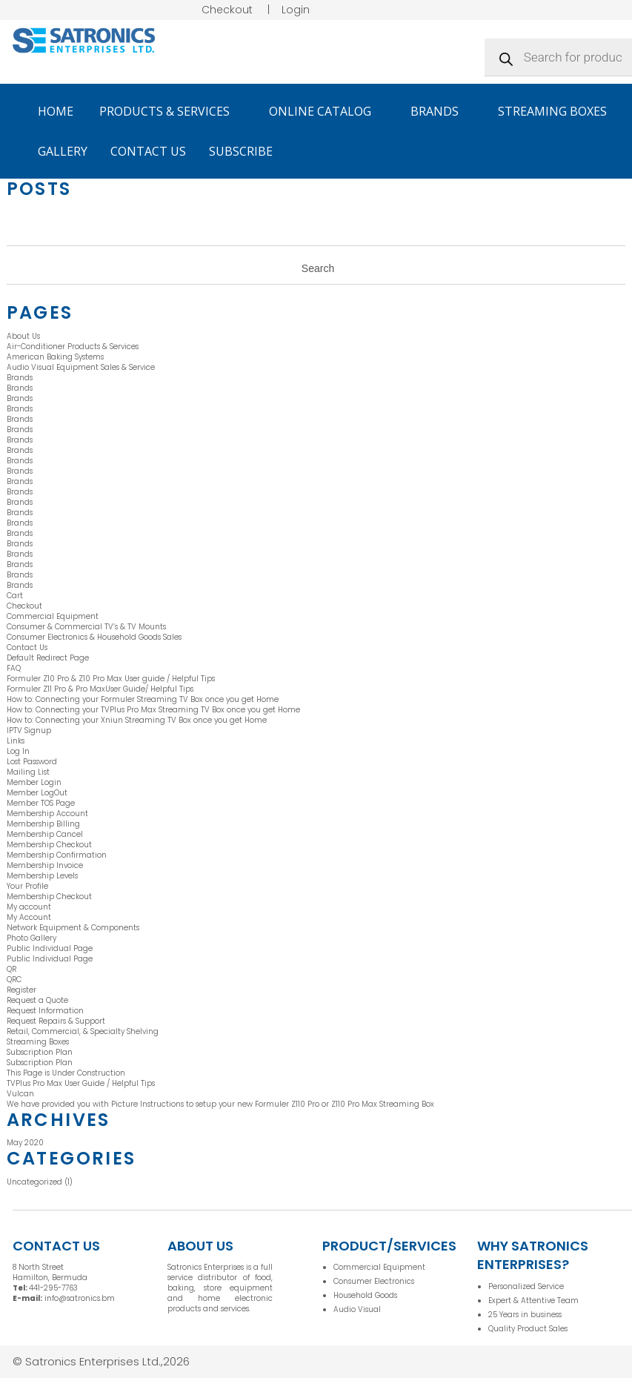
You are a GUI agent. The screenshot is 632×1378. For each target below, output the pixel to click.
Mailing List (28, 772)
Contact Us (148, 151)
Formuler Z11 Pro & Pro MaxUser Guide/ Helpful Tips (100, 689)
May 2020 (25, 1142)
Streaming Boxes (552, 111)
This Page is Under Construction (66, 1073)
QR (11, 969)
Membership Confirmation (57, 855)
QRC (14, 979)
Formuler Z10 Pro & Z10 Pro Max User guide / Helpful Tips (111, 678)
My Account (29, 917)
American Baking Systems (55, 356)
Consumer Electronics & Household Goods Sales (94, 637)
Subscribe (241, 151)
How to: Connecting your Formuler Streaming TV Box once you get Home (144, 699)
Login (296, 9)
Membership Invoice (45, 865)
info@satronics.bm (79, 1298)
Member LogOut (37, 792)
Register (21, 990)
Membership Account (47, 813)
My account (29, 906)
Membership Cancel (45, 834)
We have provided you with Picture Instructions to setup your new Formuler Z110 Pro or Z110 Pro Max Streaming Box (220, 1104)
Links (15, 740)
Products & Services (171, 111)
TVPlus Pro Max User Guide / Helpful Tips (81, 1083)
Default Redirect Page (48, 657)
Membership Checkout (49, 844)
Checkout (227, 9)
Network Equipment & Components (73, 927)
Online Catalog (327, 111)
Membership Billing (43, 823)
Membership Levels (42, 875)
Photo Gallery (31, 938)
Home (55, 111)
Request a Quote (37, 1000)
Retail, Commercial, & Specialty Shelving (83, 1031)
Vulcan (20, 1093)
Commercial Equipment (53, 616)
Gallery (62, 151)
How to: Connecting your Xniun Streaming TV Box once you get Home (138, 720)
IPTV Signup (29, 730)
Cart (15, 595)
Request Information (45, 1010)
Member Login (34, 782)
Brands (441, 111)
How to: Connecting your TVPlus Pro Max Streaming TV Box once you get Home (154, 709)
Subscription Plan (40, 1052)
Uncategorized (34, 1181)
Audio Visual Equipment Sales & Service (81, 367)
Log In (18, 751)
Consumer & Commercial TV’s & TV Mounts (86, 626)
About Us (23, 336)
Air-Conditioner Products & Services (73, 346)
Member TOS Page (41, 803)
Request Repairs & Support (56, 1021)
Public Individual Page (50, 948)
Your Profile (27, 886)
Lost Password (32, 761)
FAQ (14, 668)
